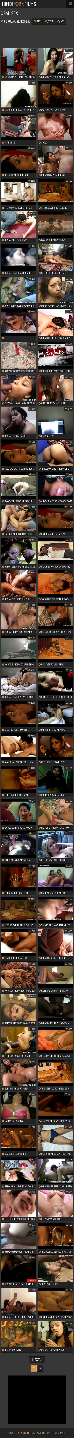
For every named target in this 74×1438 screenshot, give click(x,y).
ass (60, 21)
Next (37, 1359)
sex (37, 21)
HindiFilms (19, 3)
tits (49, 21)
